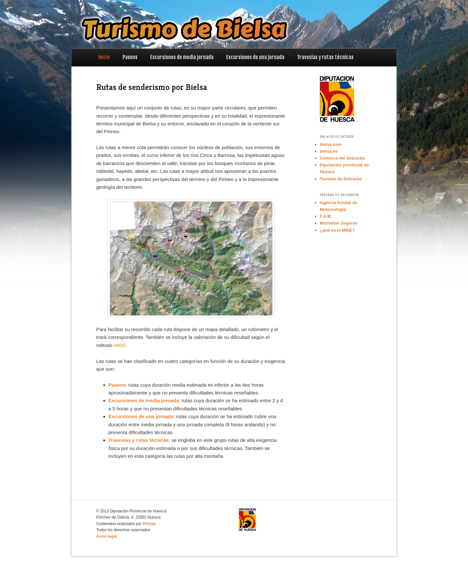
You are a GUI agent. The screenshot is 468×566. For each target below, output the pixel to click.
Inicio (104, 57)
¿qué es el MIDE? (337, 230)
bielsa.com (331, 144)
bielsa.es (329, 151)
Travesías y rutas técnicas (325, 57)
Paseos (130, 57)
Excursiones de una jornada (255, 57)
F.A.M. (326, 216)
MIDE (120, 345)
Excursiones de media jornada (182, 57)
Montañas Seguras (339, 223)
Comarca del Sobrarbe (342, 158)
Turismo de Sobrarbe (341, 178)
